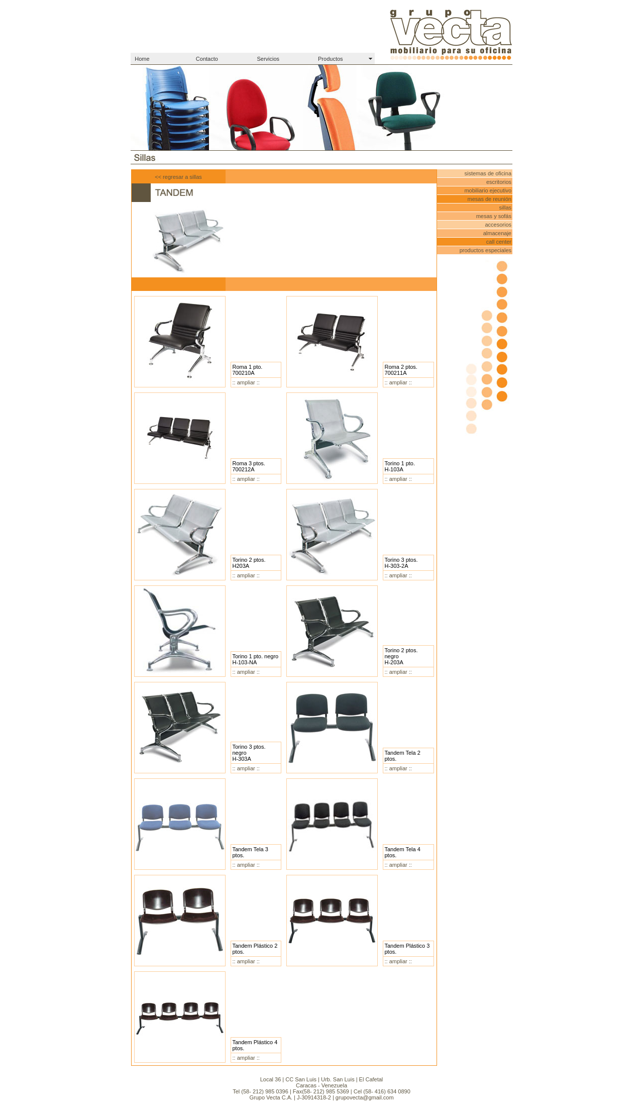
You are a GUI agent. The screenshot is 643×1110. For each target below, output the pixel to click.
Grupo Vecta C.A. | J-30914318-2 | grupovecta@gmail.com (321, 1097)
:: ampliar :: (246, 382)
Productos (330, 59)
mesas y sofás (493, 216)
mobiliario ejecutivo (487, 190)
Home (142, 59)
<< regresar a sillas (178, 177)
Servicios (268, 59)
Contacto (207, 59)
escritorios (498, 182)
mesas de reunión (489, 199)
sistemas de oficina (487, 173)
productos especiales (485, 250)
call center (498, 242)
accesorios (498, 225)
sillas (505, 208)
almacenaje (497, 233)
